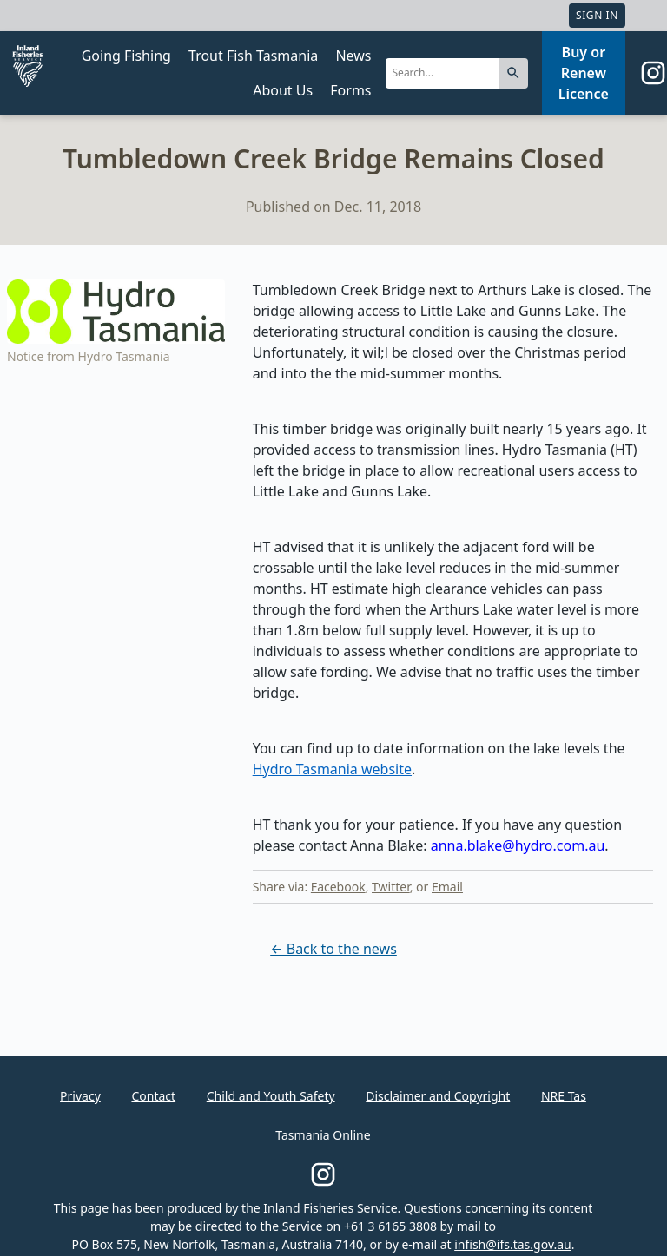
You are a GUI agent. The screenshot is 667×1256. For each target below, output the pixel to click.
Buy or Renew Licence (583, 73)
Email (447, 886)
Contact (153, 1096)
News (353, 55)
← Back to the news (333, 948)
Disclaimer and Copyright (438, 1096)
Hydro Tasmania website (332, 769)
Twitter (391, 886)
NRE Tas (563, 1096)
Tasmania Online (322, 1135)
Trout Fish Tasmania (253, 55)
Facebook (338, 886)
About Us (283, 90)
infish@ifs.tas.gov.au (512, 1244)
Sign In (597, 15)
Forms (350, 90)
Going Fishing (126, 55)
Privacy (80, 1096)
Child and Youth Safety (271, 1096)
